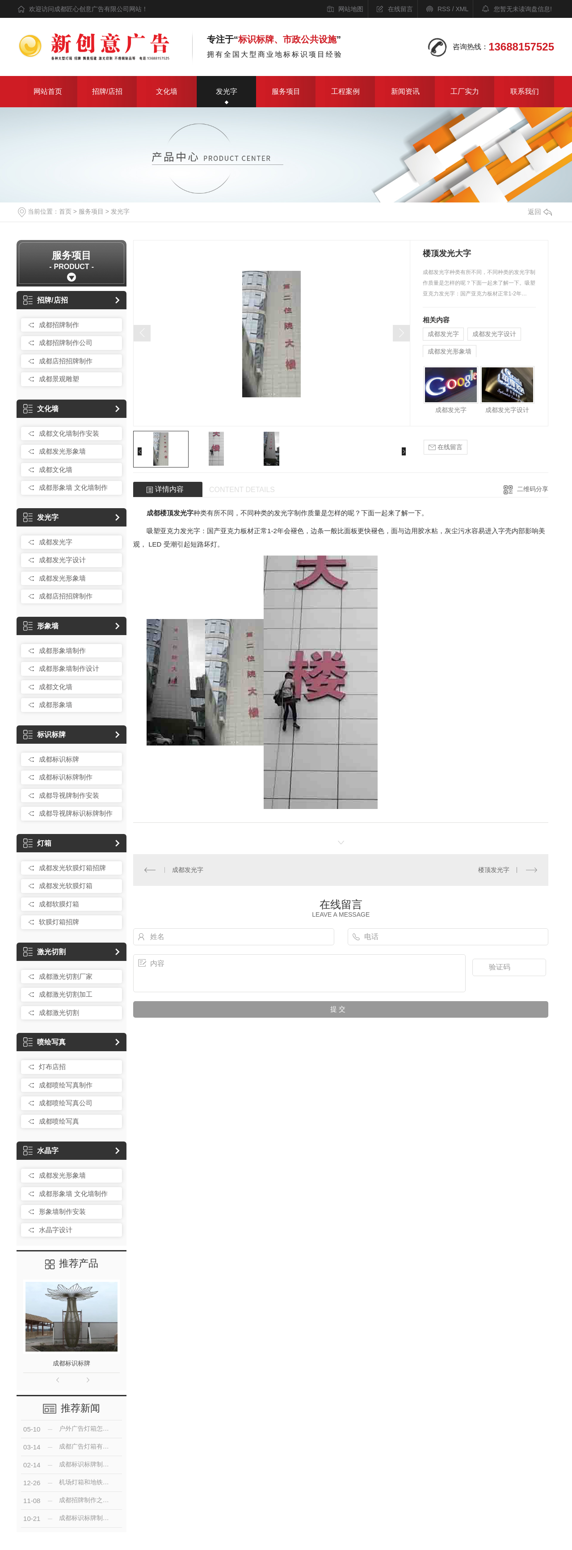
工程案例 (345, 91)
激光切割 (44, 952)
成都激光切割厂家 (66, 976)
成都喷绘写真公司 (66, 1103)
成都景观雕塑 (59, 379)
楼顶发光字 (493, 869)
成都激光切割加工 (66, 994)
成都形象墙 (55, 704)
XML (461, 9)
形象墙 (41, 626)
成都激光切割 (59, 1012)
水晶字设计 (55, 1230)
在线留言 (400, 9)
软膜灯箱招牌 (59, 922)
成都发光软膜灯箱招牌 (72, 868)
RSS (443, 9)
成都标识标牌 (59, 759)
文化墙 (166, 91)
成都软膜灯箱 (59, 904)
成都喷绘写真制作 (66, 1085)
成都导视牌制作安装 (69, 795)
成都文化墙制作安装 (69, 433)
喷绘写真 (44, 1042)
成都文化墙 (55, 469)
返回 (540, 211)
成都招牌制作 (59, 325)
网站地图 (350, 9)
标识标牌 (44, 734)
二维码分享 (532, 489)
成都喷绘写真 (59, 1121)
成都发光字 (55, 542)
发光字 (226, 91)
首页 (65, 211)
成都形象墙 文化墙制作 (73, 487)
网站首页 (48, 91)
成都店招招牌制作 (66, 361)
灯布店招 (52, 1066)
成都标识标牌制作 (66, 777)
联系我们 (524, 91)
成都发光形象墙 (62, 451)
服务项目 (286, 91)
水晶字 (41, 1150)
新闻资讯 (405, 91)
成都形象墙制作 (62, 650)
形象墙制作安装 (62, 1211)
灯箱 (37, 843)
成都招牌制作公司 (66, 342)
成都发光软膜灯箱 (66, 885)
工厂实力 (464, 91)
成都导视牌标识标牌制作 (76, 813)
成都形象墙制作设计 (69, 668)
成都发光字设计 (62, 560)
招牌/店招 (107, 91)
